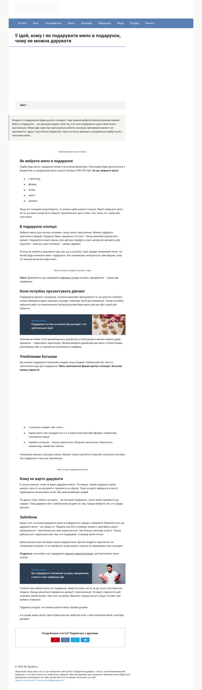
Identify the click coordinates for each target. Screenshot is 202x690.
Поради (134, 23)
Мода (120, 23)
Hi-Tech (22, 23)
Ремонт (149, 23)
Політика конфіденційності (50, 680)
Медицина (104, 23)
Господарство (53, 23)
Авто (36, 23)
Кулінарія (86, 23)
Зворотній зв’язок (24, 680)
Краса (71, 23)
